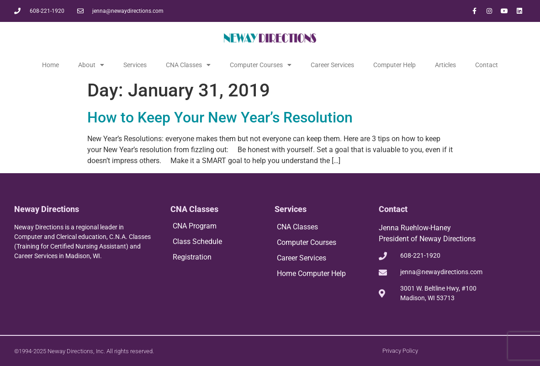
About (91, 65)
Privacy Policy (400, 350)
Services (135, 65)
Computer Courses (260, 65)
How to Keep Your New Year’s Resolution (220, 117)
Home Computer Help (311, 273)
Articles (445, 65)
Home (50, 65)
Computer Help (394, 65)
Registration (192, 257)
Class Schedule (197, 241)
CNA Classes (188, 65)
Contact (486, 65)
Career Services (332, 65)
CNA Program (195, 226)
